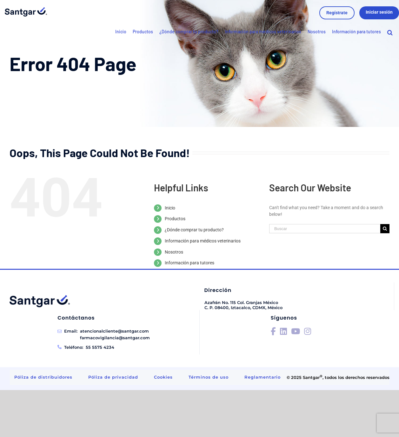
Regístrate (337, 12)
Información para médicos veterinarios (203, 240)
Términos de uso (209, 377)
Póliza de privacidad (113, 377)
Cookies (163, 377)
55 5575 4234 (100, 347)
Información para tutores (189, 262)
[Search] (390, 34)
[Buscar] (324, 228)
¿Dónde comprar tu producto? (194, 229)
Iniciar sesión (379, 12)
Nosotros (174, 252)
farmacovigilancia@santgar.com (115, 337)
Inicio (170, 207)
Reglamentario (262, 377)
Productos (175, 218)
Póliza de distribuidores (43, 377)
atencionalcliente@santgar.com (114, 331)
